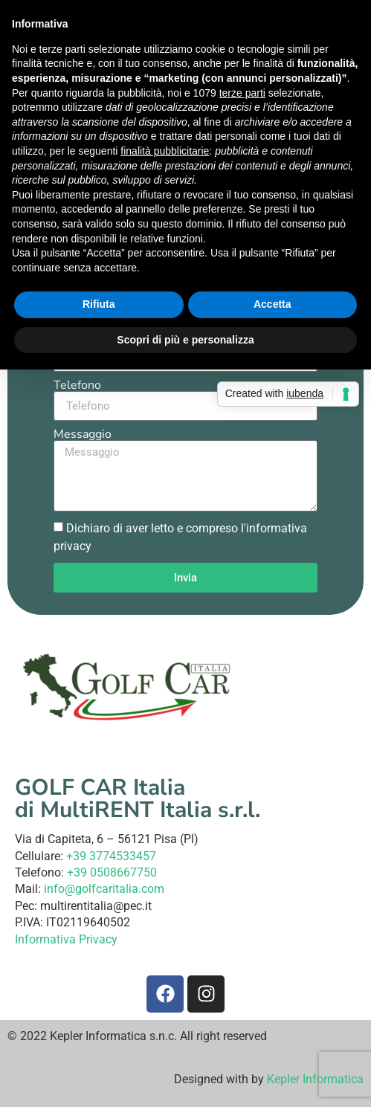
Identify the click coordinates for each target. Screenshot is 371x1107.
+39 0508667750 (112, 872)
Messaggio (83, 434)
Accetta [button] (272, 304)
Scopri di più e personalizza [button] (185, 340)
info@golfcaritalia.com (104, 889)
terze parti (242, 93)
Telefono (77, 385)
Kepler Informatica (315, 1079)
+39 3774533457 (111, 856)
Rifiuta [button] (99, 304)
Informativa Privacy (66, 939)
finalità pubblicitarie (164, 151)
